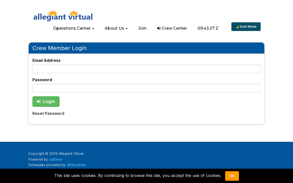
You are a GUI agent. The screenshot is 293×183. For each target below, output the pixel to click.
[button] (74, 28)
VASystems (76, 165)
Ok (232, 176)
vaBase (55, 159)
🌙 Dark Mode (246, 26)
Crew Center (172, 28)
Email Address (46, 60)
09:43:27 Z (208, 28)
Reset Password (48, 113)
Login (46, 101)
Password (42, 79)
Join (142, 28)
